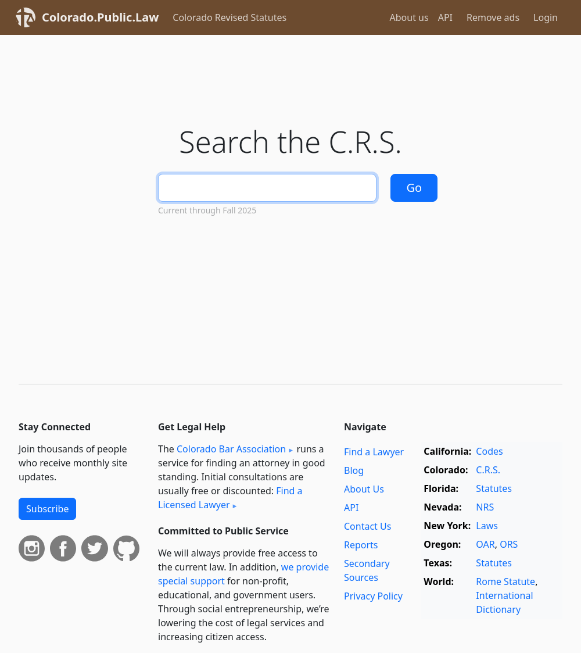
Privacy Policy (373, 596)
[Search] (267, 188)
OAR (485, 544)
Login (545, 17)
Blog (354, 470)
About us (409, 17)
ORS (509, 544)
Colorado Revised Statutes (229, 17)
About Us (364, 489)
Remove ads (493, 17)
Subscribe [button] (47, 508)
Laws (487, 525)
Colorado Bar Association (231, 449)
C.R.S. (488, 469)
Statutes (494, 488)
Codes (489, 451)
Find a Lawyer (374, 451)
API (445, 17)
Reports (361, 544)
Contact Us (367, 526)
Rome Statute (505, 581)
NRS (485, 507)
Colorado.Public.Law (100, 17)
